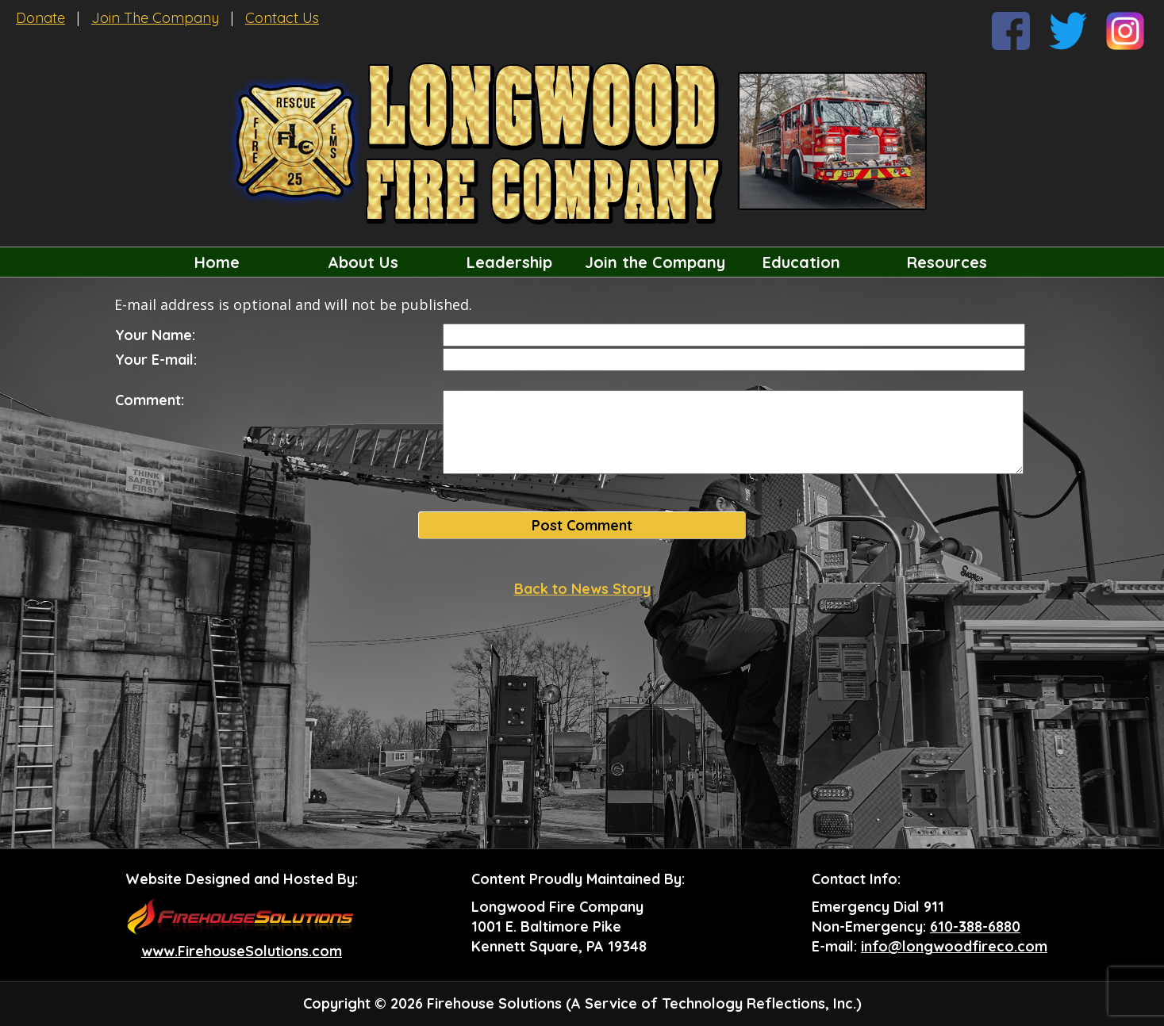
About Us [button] (363, 262)
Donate (40, 18)
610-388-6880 (975, 926)
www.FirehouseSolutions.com (241, 951)
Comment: (149, 400)
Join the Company (655, 262)
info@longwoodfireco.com (954, 946)
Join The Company (155, 18)
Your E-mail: (156, 359)
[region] (582, 262)
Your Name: (155, 335)
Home (217, 262)
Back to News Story (582, 589)
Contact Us (282, 18)
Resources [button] (947, 262)
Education (801, 262)
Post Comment (582, 525)
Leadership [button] (509, 262)
